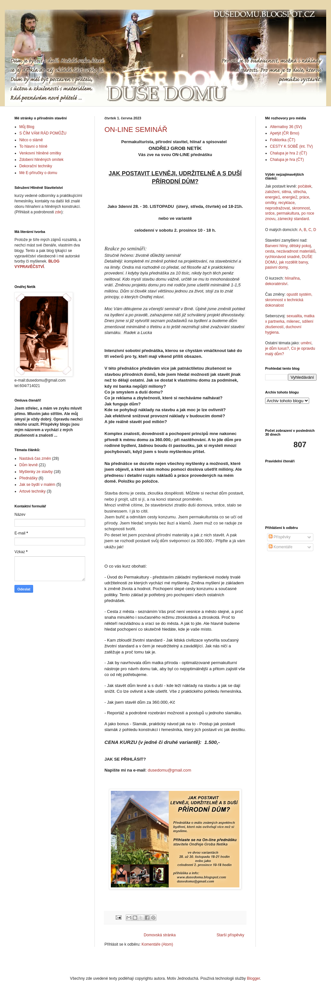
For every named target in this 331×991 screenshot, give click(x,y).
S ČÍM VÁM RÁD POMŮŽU (43, 133)
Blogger (253, 978)
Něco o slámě (31, 140)
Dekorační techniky (35, 166)
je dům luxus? (277, 348)
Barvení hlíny (276, 246)
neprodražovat (277, 208)
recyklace (286, 202)
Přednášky (28, 478)
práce (304, 197)
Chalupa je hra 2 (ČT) (288, 153)
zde (58, 212)
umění (306, 343)
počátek (304, 186)
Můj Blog (26, 127)
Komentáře (280, 547)
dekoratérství (276, 284)
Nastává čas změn (35, 458)
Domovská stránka (159, 935)
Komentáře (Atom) (157, 944)
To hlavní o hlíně (33, 146)
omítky (270, 202)
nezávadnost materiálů (295, 251)
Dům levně (28, 465)
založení (272, 192)
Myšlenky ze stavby (36, 471)
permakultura (288, 213)
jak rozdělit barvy (293, 262)
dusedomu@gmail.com (169, 770)
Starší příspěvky (230, 935)
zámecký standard (293, 219)
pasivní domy (276, 267)
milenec (293, 321)
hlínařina (292, 278)
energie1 (272, 197)
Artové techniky (32, 491)
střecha (299, 192)
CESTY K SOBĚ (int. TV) (291, 146)
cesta (269, 251)
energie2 (289, 197)
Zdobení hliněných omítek (41, 159)
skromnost (300, 208)
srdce (269, 213)
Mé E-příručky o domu (38, 173)
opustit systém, (299, 294)
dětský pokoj (300, 246)
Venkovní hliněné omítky (40, 153)
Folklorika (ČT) (282, 140)
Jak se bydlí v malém (37, 484)
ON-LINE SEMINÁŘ (135, 129)
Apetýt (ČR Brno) (284, 133)
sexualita (294, 316)
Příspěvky (280, 537)
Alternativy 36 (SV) (286, 127)
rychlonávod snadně (282, 257)
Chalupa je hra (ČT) (287, 159)
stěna (286, 192)
